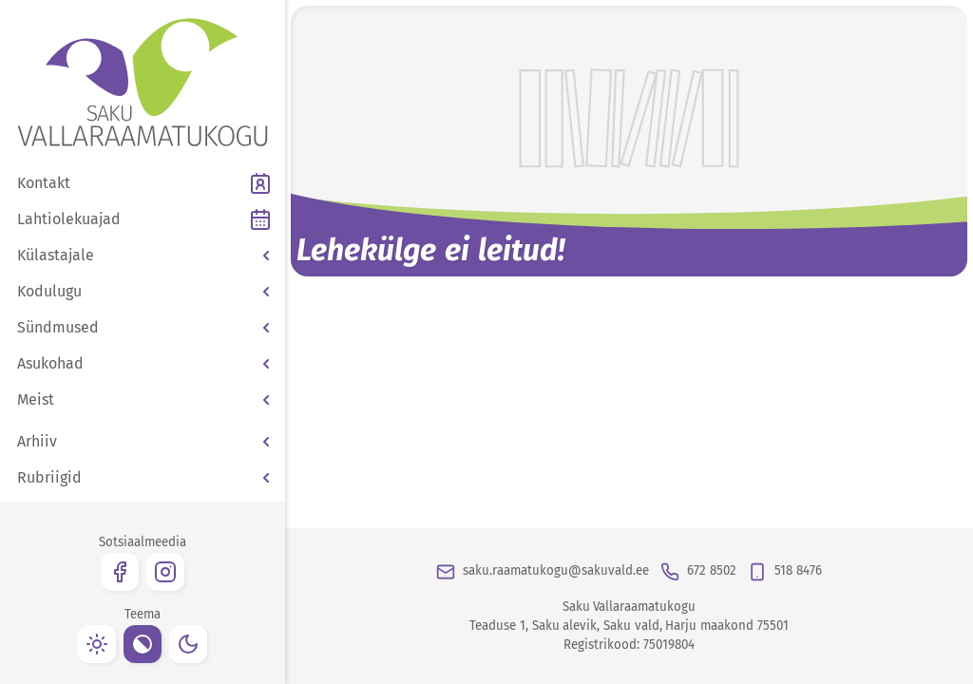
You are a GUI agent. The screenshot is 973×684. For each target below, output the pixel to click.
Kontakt (43, 183)
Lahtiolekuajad (69, 219)
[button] (142, 256)
